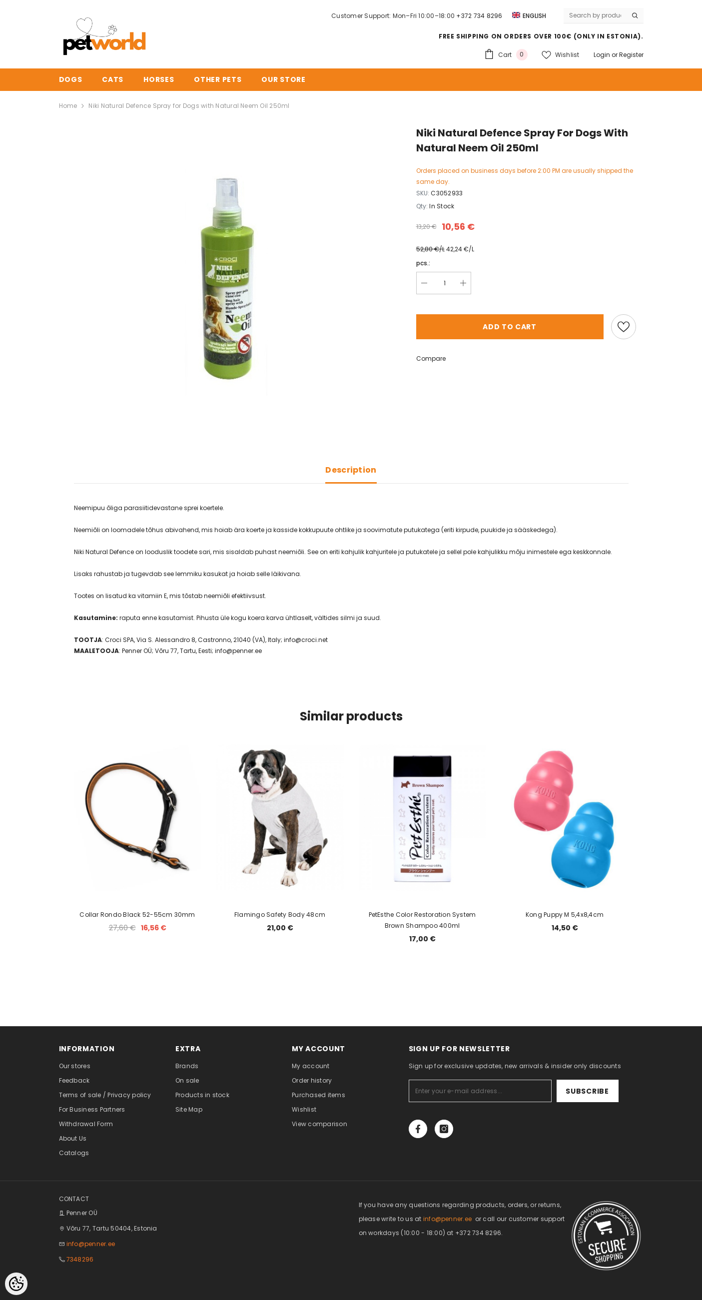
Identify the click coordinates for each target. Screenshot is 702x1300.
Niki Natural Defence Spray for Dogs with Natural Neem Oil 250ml (188, 105)
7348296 (80, 1259)
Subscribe (587, 1091)
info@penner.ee (90, 1244)
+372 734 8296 (479, 15)
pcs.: (423, 263)
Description (351, 470)
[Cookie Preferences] (16, 1284)
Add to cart (510, 327)
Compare (431, 358)
